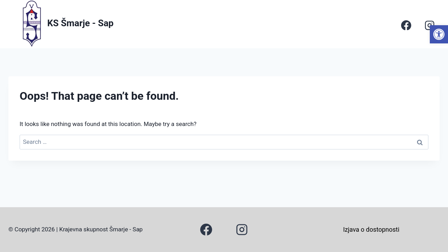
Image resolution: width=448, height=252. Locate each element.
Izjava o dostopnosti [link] (371, 229)
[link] (439, 34)
